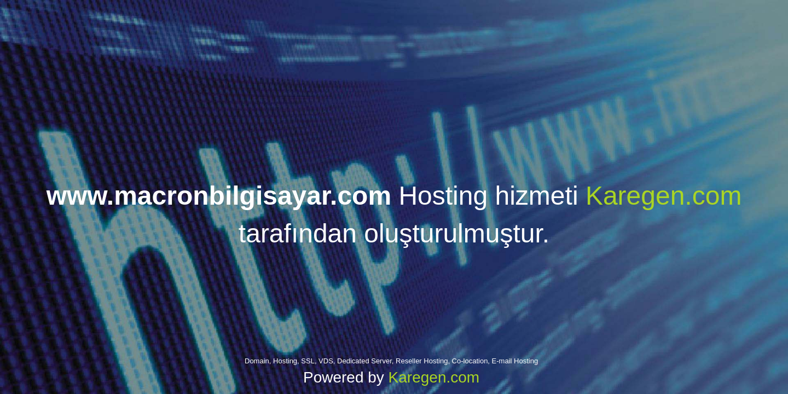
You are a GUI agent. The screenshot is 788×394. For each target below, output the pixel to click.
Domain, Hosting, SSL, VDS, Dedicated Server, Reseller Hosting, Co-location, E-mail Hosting (391, 361)
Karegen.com (664, 195)
